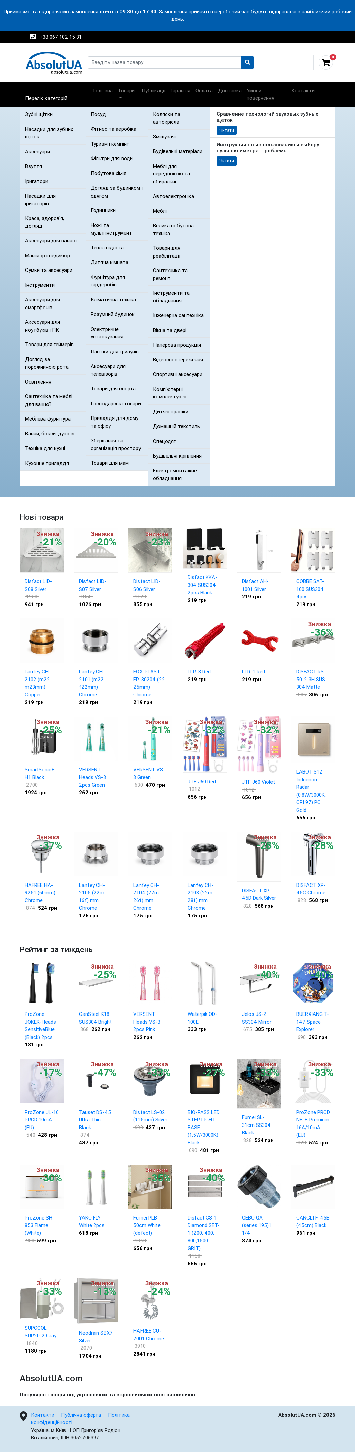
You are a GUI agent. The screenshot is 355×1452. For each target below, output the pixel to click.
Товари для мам (110, 463)
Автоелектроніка (173, 196)
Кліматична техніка (113, 299)
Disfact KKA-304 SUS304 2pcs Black (202, 585)
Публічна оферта (81, 1415)
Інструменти (40, 285)
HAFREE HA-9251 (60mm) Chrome (40, 893)
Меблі (160, 211)
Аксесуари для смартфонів (42, 303)
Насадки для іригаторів (40, 199)
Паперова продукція (177, 344)
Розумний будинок (113, 314)
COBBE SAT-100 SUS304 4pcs (310, 589)
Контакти (303, 90)
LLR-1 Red (253, 671)
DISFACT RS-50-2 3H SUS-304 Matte (311, 679)
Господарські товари (116, 403)
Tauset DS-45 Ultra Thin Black (95, 1120)
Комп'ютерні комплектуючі (169, 393)
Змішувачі (164, 136)
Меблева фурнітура (48, 418)
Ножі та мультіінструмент (111, 229)
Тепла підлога (107, 247)
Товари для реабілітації (166, 252)
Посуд (98, 114)
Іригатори (36, 181)
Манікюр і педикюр (47, 255)
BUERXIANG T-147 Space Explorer (312, 1021)
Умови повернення (260, 94)
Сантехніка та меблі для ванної (48, 400)
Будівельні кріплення (177, 455)
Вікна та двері (169, 330)
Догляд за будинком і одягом (117, 192)
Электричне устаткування (107, 333)
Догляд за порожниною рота (47, 363)
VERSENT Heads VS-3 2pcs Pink (146, 1021)
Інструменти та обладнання (171, 297)
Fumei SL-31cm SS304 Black (256, 1125)
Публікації (153, 90)
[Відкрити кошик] (323, 62)
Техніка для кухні (45, 448)
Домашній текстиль (176, 426)
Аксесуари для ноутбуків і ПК (42, 326)
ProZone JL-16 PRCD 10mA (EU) (42, 1120)
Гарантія (180, 90)
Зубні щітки (39, 114)
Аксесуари (37, 151)
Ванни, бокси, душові (49, 433)
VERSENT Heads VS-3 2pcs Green (92, 777)
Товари (126, 90)
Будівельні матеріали (177, 151)
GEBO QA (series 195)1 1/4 (257, 1225)
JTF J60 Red (202, 781)
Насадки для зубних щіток (49, 133)
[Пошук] (247, 62)
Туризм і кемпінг (110, 144)
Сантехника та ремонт (170, 274)
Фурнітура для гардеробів (108, 281)
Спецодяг (164, 441)
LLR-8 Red (199, 671)
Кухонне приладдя (47, 463)
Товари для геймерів (49, 344)
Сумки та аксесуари (48, 270)
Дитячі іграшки (170, 411)
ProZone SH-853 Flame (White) (39, 1225)
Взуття (33, 166)
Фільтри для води (112, 158)
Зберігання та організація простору (116, 444)
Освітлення (38, 381)
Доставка (230, 90)
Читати (226, 130)
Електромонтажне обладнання (175, 474)
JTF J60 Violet (258, 782)
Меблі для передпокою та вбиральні (171, 174)
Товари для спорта (113, 388)
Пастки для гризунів (115, 351)
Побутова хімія (108, 173)
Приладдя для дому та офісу (114, 422)
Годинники (103, 210)
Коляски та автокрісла (166, 118)
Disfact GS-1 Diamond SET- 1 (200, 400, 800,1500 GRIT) (203, 1232)
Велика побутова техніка (173, 229)
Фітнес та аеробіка (113, 129)
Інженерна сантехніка (178, 315)
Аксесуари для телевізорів (108, 370)
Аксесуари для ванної (51, 240)
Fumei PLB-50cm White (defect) (147, 1225)
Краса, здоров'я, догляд (44, 222)
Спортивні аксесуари (177, 374)
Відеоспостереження (178, 359)
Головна (103, 90)
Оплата (204, 90)
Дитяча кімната (109, 262)
